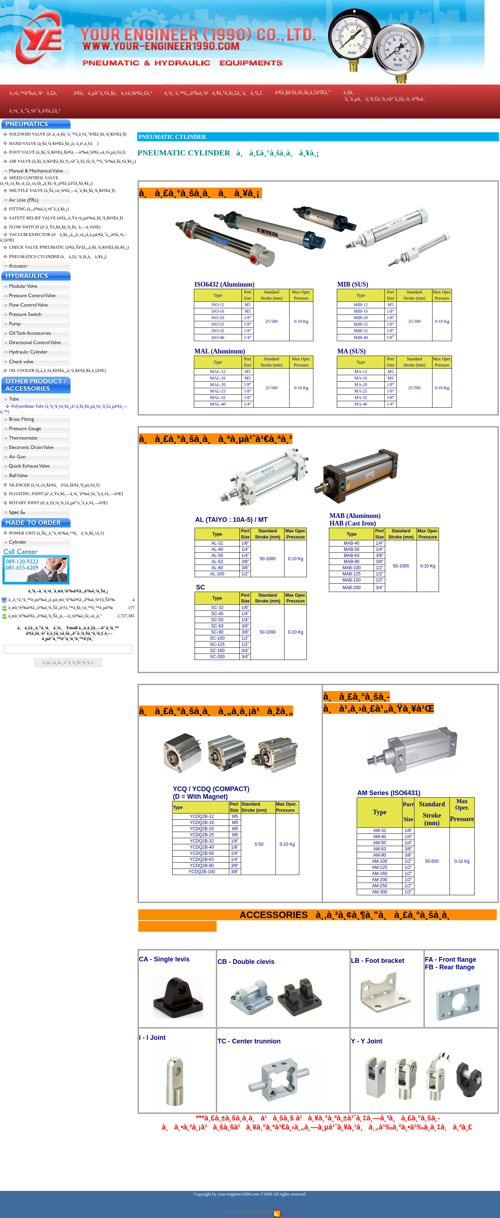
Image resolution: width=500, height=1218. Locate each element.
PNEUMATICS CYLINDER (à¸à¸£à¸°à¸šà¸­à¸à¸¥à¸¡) (57, 256)
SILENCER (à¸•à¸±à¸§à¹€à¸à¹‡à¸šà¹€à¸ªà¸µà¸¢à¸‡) (54, 485)
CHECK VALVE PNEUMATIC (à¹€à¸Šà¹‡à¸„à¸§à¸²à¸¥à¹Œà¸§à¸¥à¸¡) (69, 247)
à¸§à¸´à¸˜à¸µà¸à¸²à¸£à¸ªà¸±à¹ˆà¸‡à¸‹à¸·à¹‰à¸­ (384, 96)
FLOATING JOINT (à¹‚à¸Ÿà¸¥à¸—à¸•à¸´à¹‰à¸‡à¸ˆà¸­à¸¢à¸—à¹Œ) (66, 493)
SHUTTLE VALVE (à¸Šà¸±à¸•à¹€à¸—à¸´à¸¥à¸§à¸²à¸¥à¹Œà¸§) (62, 190)
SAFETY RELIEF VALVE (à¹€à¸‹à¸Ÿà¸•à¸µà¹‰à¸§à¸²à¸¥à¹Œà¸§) (66, 217)
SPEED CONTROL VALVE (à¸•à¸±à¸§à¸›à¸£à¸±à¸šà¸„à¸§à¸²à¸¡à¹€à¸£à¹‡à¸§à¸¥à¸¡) (46, 180)
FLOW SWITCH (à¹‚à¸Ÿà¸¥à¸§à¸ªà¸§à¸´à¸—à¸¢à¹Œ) (54, 227)
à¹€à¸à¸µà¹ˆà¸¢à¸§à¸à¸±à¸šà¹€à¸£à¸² (113, 93)
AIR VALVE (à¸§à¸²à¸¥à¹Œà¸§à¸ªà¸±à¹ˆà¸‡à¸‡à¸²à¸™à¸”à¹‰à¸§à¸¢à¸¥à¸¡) (72, 161)
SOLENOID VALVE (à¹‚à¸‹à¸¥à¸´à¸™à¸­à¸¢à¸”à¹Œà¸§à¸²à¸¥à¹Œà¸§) (67, 134)
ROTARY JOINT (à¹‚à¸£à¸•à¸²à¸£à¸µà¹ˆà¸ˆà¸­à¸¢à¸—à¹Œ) (58, 502)
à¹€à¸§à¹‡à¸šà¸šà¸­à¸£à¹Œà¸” (303, 92)
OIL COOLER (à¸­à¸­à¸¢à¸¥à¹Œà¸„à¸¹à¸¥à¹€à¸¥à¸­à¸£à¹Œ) (57, 370)
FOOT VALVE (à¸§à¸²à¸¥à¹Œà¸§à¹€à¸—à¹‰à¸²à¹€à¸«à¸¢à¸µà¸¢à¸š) (67, 152)
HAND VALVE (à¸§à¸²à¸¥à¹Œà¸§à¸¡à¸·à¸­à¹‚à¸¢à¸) (53, 143)
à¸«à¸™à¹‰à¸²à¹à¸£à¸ (35, 93)
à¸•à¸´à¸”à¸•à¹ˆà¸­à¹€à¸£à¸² (34, 110)
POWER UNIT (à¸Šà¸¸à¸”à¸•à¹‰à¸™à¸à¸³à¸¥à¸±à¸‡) (56, 533)
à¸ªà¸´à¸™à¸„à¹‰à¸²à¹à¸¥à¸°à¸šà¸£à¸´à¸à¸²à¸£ (213, 93)
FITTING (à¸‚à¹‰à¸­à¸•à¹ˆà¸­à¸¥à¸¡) (39, 208)
